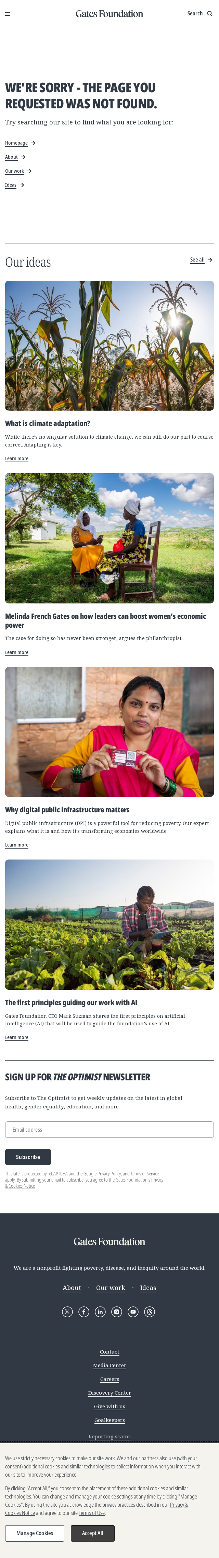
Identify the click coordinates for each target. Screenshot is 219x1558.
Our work (110, 1287)
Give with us (109, 1406)
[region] (109, 1500)
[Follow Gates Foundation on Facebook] (84, 1312)
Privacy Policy (109, 1173)
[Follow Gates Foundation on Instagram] (117, 1312)
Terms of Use (92, 1513)
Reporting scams (110, 1436)
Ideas (148, 1287)
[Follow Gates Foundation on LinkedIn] (100, 1312)
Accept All (92, 1533)
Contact (109, 1351)
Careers (109, 1378)
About (72, 1287)
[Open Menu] (7, 14)
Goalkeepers (109, 1419)
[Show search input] (201, 13)
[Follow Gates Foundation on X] (67, 1312)
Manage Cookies (34, 1533)
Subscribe (28, 1157)
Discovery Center (109, 1392)
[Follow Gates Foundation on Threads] (149, 1312)
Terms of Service (145, 1173)
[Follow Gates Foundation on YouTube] (133, 1312)
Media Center (109, 1365)
